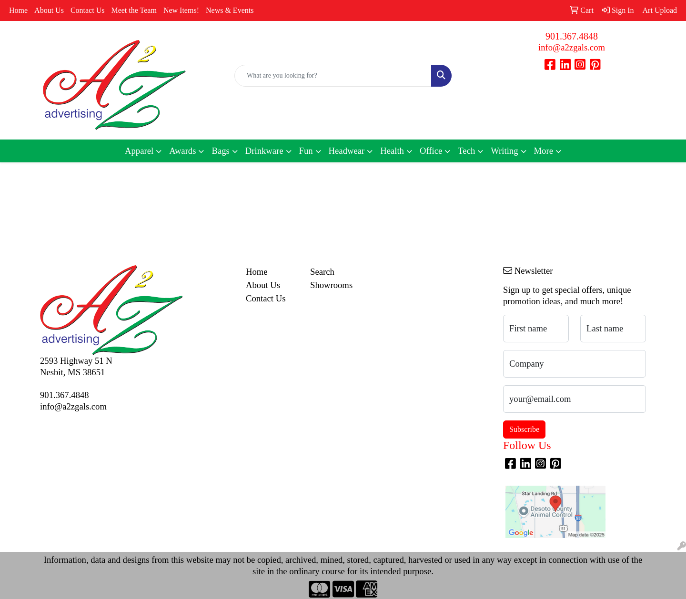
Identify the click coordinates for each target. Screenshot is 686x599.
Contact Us (88, 10)
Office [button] (431, 151)
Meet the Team (133, 10)
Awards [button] (182, 151)
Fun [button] (306, 151)
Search (322, 272)
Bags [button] (220, 151)
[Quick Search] (333, 76)
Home (18, 10)
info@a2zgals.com (571, 47)
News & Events (229, 10)
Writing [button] (504, 151)
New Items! (181, 10)
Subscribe (524, 429)
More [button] (543, 151)
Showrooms (331, 285)
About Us (49, 10)
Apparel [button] (139, 151)
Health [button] (392, 151)
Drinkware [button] (264, 151)
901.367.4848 (571, 36)
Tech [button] (466, 151)
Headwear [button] (347, 151)
